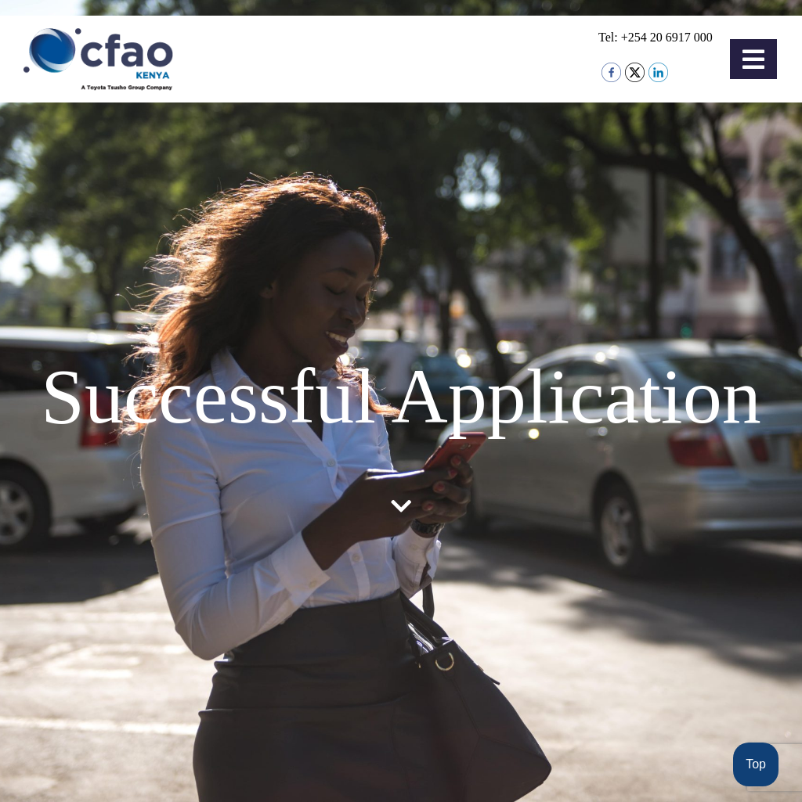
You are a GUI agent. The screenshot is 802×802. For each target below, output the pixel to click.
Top (756, 764)
